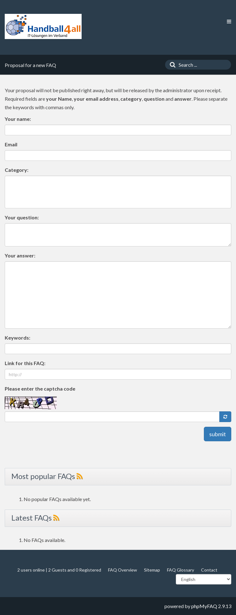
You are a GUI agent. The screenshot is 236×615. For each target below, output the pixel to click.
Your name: (18, 119)
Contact (209, 570)
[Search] (171, 65)
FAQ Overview (122, 570)
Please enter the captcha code (40, 389)
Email (11, 144)
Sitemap (152, 570)
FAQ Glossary (180, 570)
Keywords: (17, 338)
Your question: (22, 217)
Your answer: (20, 255)
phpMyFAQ (204, 606)
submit (217, 434)
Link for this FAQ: (25, 363)
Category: (16, 170)
